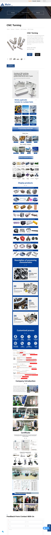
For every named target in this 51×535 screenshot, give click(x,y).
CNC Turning (23, 29)
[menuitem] (31, 3)
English (30, 1)
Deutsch (38, 1)
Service (12, 29)
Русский (34, 1)
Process (17, 29)
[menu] (31, 3)
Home (8, 29)
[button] (30, 3)
